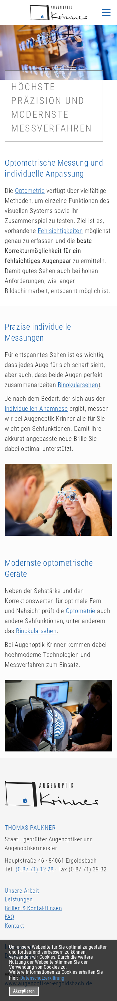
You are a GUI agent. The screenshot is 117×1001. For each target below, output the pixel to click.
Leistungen (19, 899)
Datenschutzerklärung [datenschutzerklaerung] (42, 978)
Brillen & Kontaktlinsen (33, 908)
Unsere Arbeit (22, 890)
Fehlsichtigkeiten (60, 231)
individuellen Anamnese (36, 408)
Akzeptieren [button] (24, 991)
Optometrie (30, 190)
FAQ (9, 917)
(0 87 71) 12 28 (35, 869)
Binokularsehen (78, 385)
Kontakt (14, 925)
